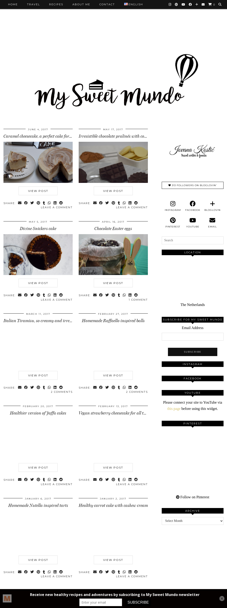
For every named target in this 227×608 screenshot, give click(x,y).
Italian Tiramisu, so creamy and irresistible (42, 320)
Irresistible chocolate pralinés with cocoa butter (120, 136)
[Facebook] (190, 4)
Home (13, 4)
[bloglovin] (212, 206)
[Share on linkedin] (55, 203)
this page (173, 409)
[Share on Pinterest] (39, 203)
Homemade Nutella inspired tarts (38, 505)
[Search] (220, 4)
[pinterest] (173, 223)
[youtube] (193, 223)
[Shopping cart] (211, 4)
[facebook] (193, 206)
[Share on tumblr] (44, 203)
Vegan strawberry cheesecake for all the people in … (123, 413)
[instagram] (173, 206)
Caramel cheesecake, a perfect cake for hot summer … (49, 136)
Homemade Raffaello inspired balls (113, 320)
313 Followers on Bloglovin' (192, 185)
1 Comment (138, 299)
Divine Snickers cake (38, 228)
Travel (33, 4)
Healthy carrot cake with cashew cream (113, 505)
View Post (38, 191)
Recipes (56, 4)
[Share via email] (20, 203)
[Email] (203, 4)
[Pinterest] (176, 4)
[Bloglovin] (196, 4)
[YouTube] (183, 4)
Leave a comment (57, 207)
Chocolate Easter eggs (113, 228)
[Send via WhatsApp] (49, 203)
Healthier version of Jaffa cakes (38, 413)
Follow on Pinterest (192, 497)
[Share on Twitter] (32, 203)
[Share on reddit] (61, 203)
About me (81, 4)
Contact (107, 4)
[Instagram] (170, 4)
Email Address (192, 328)
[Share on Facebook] (26, 203)
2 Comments (62, 391)
